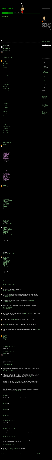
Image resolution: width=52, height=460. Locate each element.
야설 (3, 399)
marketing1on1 (37, 329)
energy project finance (30, 300)
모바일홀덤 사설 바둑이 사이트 (13, 448)
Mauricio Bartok (44, 106)
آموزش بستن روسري (6, 117)
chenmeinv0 (4, 255)
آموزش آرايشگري (5, 128)
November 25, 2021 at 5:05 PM (9, 407)
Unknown (4, 144)
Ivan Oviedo (43, 102)
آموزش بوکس (5, 67)
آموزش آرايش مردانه (6, 130)
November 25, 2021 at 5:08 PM (9, 413)
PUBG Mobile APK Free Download (21, 288)
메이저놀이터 (15, 440)
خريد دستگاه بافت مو (6, 88)
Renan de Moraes (44, 112)
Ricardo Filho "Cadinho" (45, 114)
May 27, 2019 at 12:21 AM (7, 309)
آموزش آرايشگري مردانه (6, 124)
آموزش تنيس (5, 61)
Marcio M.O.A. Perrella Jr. (45, 105)
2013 (43, 63)
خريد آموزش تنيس (5, 63)
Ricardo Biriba (44, 113)
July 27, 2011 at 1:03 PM (7, 48)
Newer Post (2, 453)
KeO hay (4, 369)
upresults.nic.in (9, 295)
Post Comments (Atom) (8, 455)
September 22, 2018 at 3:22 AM (9, 290)
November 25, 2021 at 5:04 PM (9, 401)
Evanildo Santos (44, 97)
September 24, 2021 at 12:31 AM (9, 377)
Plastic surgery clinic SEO (28, 313)
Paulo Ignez (43, 107)
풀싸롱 (12, 361)
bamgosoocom (5, 353)
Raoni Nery (43, 111)
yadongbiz (4, 395)
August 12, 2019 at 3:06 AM (8, 320)
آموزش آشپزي (5, 105)
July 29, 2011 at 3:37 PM (7, 57)
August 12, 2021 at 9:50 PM (8, 370)
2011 (43, 66)
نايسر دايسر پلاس (5, 103)
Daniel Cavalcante (44, 96)
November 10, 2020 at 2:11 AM (9, 346)
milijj (3, 59)
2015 (43, 62)
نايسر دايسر (4, 92)
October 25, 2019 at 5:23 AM (8, 331)
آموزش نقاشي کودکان (6, 84)
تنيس (3, 65)
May (44, 77)
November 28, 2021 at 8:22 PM (9, 436)
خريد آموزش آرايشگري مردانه (7, 126)
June (44, 76)
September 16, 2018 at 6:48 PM (9, 284)
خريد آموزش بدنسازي (6, 136)
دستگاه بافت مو (5, 86)
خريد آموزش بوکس (5, 69)
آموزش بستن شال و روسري (7, 113)
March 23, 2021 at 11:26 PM (8, 351)
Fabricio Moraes (44, 98)
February (45, 81)
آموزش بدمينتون (5, 73)
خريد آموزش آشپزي (5, 107)
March (45, 80)
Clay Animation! (4, 16)
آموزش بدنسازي (5, 134)
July (44, 71)
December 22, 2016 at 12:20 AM (9, 253)
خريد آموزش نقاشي (5, 82)
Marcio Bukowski (44, 104)
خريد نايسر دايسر (5, 94)
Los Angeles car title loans (13, 319)
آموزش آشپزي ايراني (6, 111)
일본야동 (15, 404)
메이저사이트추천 (18, 390)
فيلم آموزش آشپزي (5, 109)
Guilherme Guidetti (5, 50)
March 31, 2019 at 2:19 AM (8, 301)
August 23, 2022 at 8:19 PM (8, 449)
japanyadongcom (5, 415)
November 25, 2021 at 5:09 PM (9, 420)
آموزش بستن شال (5, 115)
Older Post (38, 453)
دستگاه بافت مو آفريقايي (6, 90)
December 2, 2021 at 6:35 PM (8, 444)
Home (20, 453)
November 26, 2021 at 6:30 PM (9, 428)
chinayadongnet (5, 409)
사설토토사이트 (16, 381)
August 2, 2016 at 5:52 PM (8, 223)
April (44, 79)
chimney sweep (6, 324)
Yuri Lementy (44, 118)
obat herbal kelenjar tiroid (6, 308)
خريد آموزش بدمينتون (6, 75)
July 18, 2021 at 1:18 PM (7, 364)
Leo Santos (43, 103)
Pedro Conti (43, 110)
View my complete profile (46, 41)
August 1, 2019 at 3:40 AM (8, 315)
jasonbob (4, 334)
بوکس (4, 71)
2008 (43, 87)
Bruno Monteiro (44, 95)
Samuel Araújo (5, 45)
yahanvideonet (5, 403)
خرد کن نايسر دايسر (6, 96)
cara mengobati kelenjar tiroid (7, 307)
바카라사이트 (29, 376)
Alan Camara (44, 91)
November (45, 68)
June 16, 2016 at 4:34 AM (7, 142)
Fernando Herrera (44, 99)
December (45, 67)
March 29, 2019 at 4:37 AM (8, 296)
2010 (43, 84)
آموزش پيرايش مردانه (6, 132)
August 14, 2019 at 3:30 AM (8, 325)
